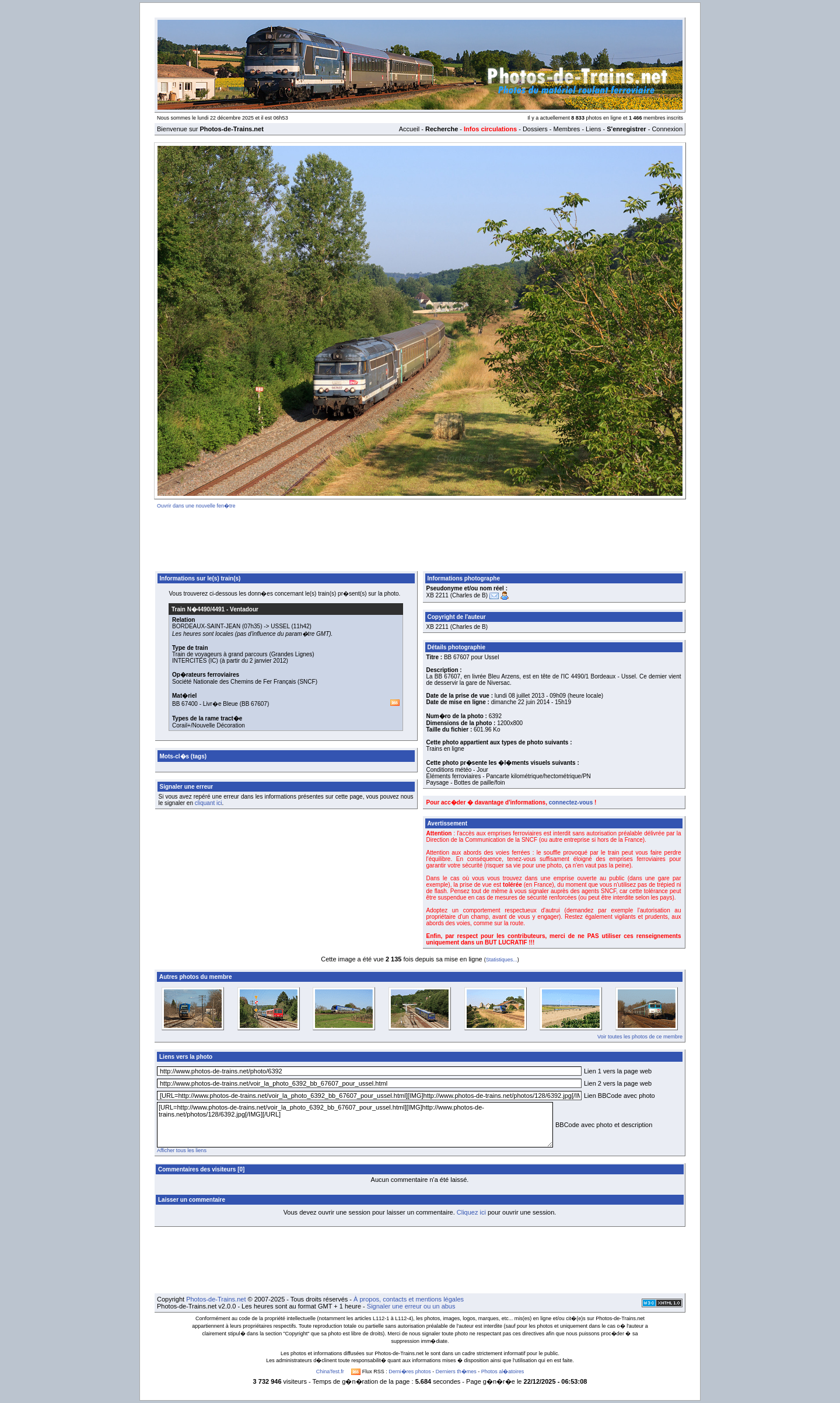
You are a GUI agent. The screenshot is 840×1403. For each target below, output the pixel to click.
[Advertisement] (420, 538)
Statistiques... (501, 960)
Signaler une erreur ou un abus (411, 1306)
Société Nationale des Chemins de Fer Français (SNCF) (244, 681)
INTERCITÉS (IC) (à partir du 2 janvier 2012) (230, 660)
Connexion (667, 128)
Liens (593, 128)
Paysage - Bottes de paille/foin (465, 782)
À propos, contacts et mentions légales (409, 1299)
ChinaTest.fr (330, 1371)
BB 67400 (185, 704)
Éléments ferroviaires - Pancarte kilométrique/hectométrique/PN (508, 776)
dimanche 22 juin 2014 (520, 702)
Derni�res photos (409, 1371)
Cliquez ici (471, 1212)
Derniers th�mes (456, 1371)
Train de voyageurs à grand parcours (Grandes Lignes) (243, 654)
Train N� (198, 609)
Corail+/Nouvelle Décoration (208, 725)
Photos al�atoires (502, 1371)
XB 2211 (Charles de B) (457, 595)
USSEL (280, 626)
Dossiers (535, 128)
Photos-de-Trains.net (216, 1299)
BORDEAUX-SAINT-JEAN (206, 626)
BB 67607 (254, 704)
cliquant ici (208, 803)
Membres (566, 128)
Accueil (409, 128)
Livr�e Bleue (220, 704)
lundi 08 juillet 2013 (520, 695)
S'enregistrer (626, 128)
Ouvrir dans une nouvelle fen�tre (196, 506)
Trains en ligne (445, 749)
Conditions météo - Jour (457, 770)
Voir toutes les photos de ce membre (639, 1037)
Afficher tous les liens (181, 1150)
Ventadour (244, 609)
